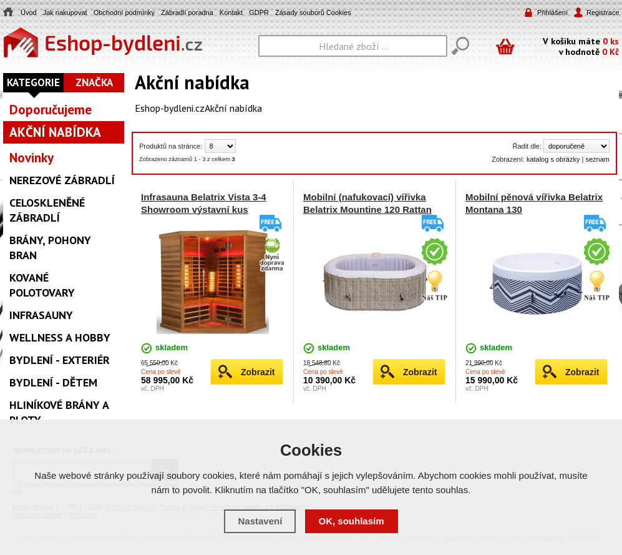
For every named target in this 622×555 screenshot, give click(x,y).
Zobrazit (258, 372)
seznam (597, 159)
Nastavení (260, 521)
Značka (94, 82)
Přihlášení (552, 12)
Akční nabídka (233, 108)
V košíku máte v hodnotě (581, 46)
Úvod (29, 12)
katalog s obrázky (553, 159)
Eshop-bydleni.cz (170, 108)
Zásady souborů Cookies (313, 12)
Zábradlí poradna (187, 12)
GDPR (259, 12)
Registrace (602, 12)
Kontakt (231, 12)
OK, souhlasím (351, 521)
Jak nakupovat (65, 12)
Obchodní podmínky (124, 12)
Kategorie (33, 82)
